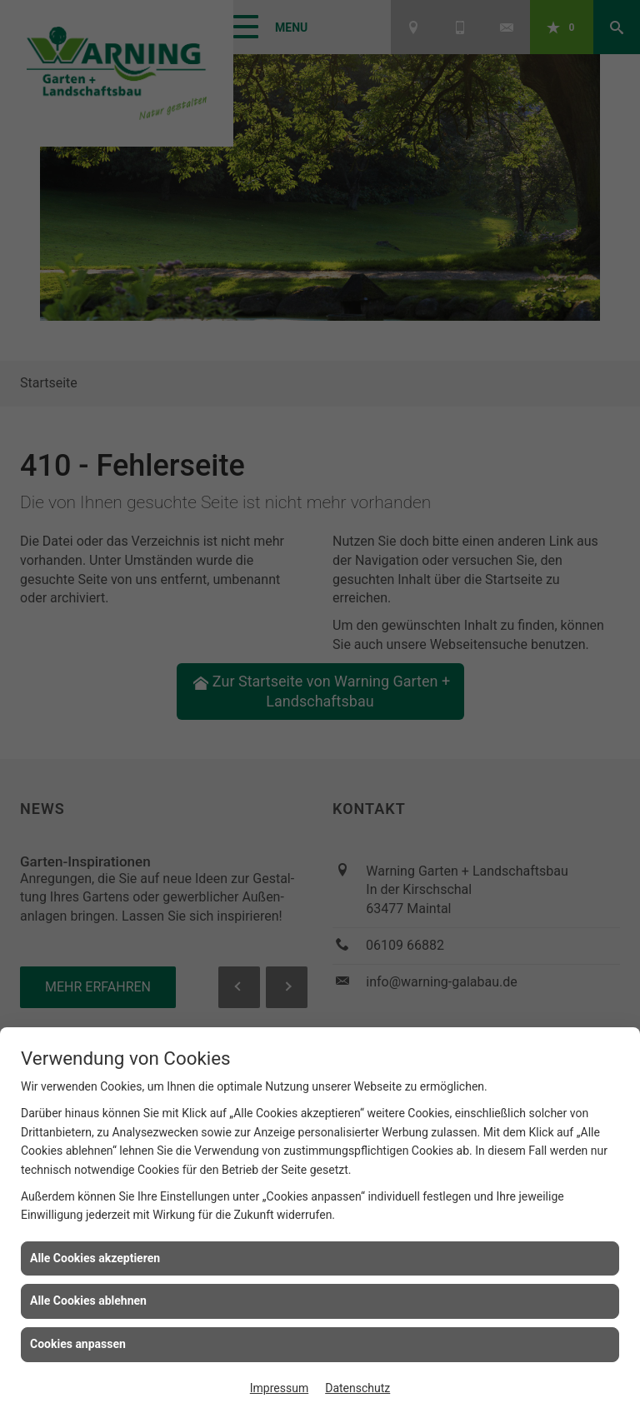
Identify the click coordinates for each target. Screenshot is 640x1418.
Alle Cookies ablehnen (88, 1300)
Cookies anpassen (78, 1344)
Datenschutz (357, 1388)
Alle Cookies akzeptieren (95, 1258)
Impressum (279, 1388)
